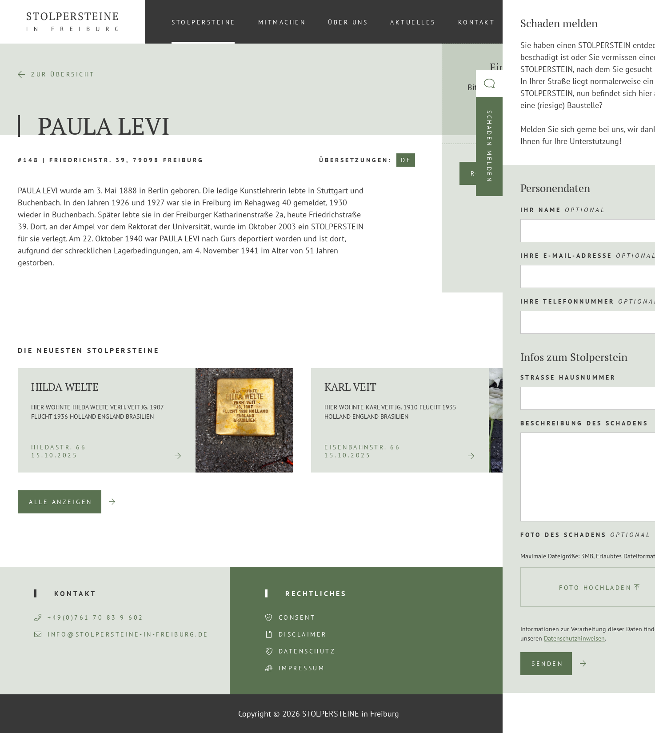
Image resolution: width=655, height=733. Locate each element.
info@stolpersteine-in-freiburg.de (121, 634)
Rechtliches (316, 593)
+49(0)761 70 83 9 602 (89, 617)
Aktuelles (413, 22)
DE (406, 160)
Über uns (348, 22)
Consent (297, 617)
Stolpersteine (204, 22)
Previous (578, 501)
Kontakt (476, 22)
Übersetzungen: (355, 160)
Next (623, 501)
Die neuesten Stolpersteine (89, 350)
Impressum (302, 668)
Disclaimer (303, 634)
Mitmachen (282, 22)
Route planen (501, 173)
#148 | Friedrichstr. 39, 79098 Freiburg (111, 160)
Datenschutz (307, 651)
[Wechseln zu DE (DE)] (623, 21)
